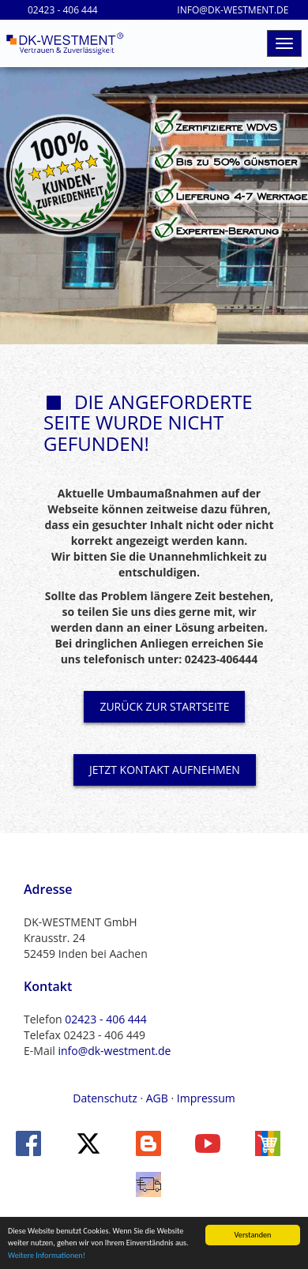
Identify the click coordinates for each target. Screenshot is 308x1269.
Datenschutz (105, 1098)
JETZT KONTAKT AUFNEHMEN (164, 769)
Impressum (206, 1098)
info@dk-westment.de (114, 1050)
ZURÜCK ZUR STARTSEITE (164, 706)
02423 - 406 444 (105, 1019)
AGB (157, 1098)
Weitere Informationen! (46, 1256)
